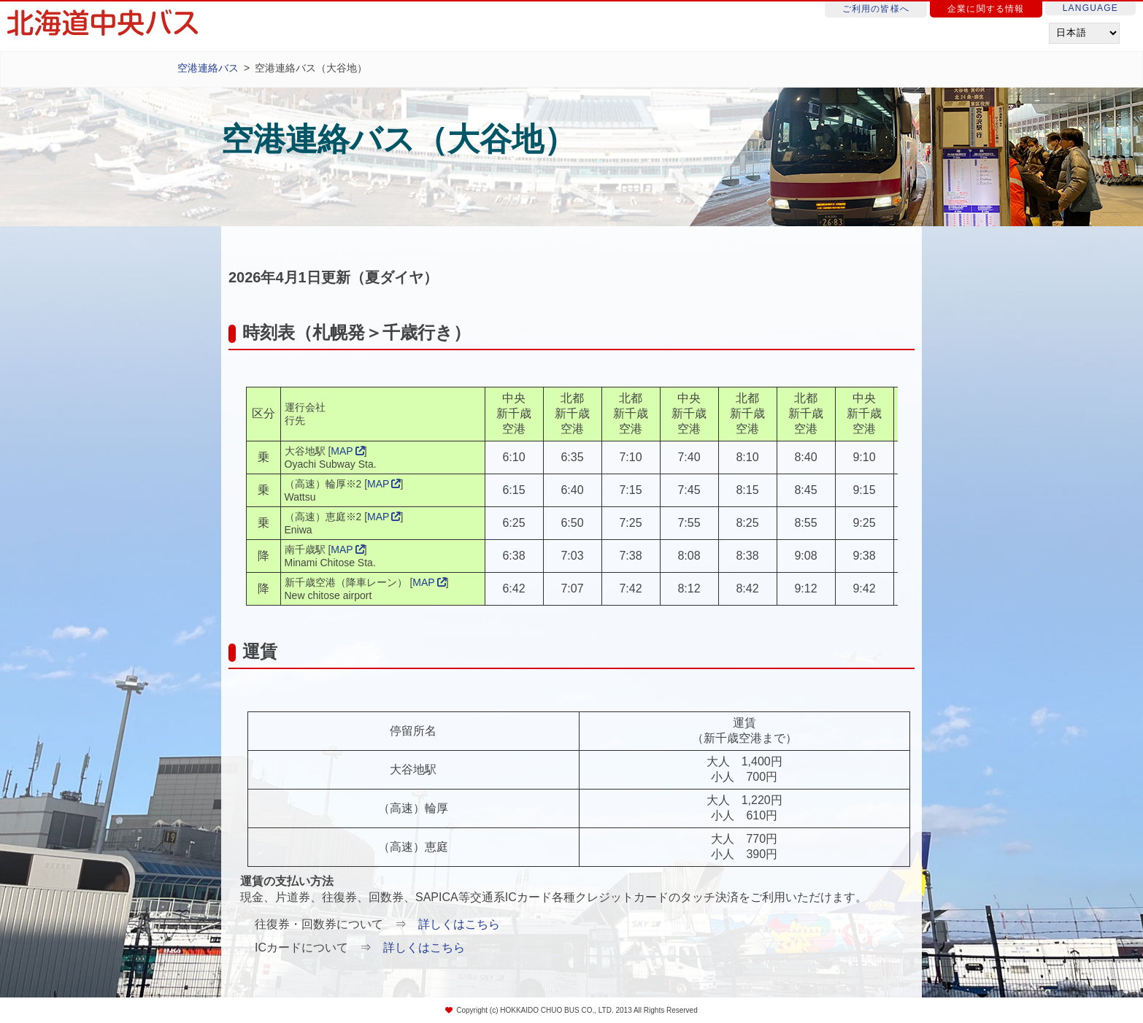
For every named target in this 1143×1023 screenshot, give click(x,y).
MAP (342, 451)
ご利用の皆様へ (875, 9)
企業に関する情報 (986, 9)
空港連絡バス (208, 68)
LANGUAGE (1090, 8)
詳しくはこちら (459, 924)
